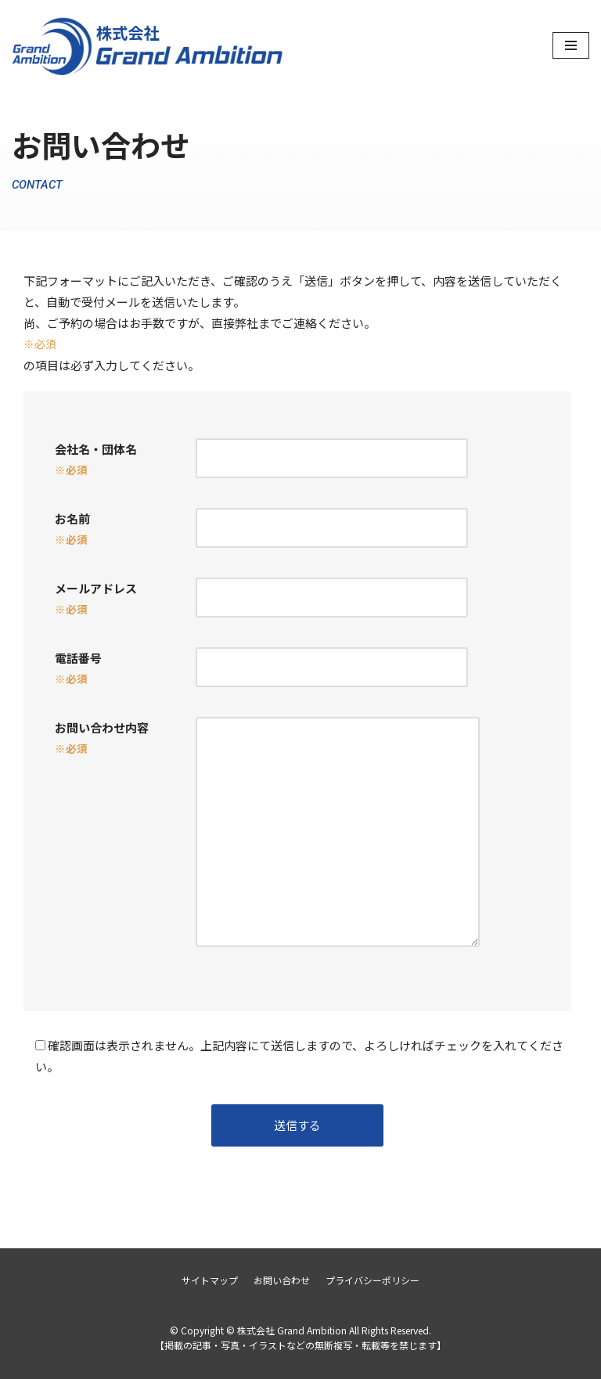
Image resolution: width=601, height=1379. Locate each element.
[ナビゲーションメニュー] (570, 45)
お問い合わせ (282, 1280)
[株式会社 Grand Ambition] (149, 45)
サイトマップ (210, 1280)
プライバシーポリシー (372, 1280)
